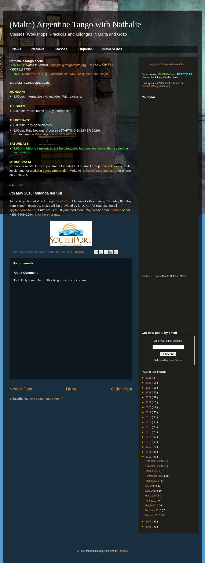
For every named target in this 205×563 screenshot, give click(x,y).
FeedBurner (175, 360)
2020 (149, 407)
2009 (149, 521)
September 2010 (154, 476)
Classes (61, 49)
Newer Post (21, 388)
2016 (149, 427)
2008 (149, 526)
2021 (149, 402)
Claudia (115, 210)
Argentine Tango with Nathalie (167, 64)
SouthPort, (63, 201)
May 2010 (151, 495)
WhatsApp (106, 65)
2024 (149, 387)
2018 (149, 417)
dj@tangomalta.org (23, 210)
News (16, 49)
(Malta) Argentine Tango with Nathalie (75, 24)
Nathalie (37, 49)
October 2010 (153, 470)
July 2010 (150, 485)
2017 (149, 422)
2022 (149, 397)
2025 (149, 382)
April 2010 (151, 500)
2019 (149, 412)
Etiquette (85, 49)
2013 (149, 442)
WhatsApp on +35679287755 (55, 134)
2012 (149, 446)
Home (72, 388)
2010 (149, 456)
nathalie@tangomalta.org (68, 65)
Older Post (121, 388)
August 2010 (152, 480)
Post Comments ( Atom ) (46, 398)
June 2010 (151, 490)
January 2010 (153, 515)
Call (91, 65)
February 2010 (153, 510)
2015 (149, 432)
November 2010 (154, 466)
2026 (149, 377)
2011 (149, 451)
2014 (149, 436)
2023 (149, 392)
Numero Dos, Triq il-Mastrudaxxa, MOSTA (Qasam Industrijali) (66, 74)
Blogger (122, 550)
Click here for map (47, 214)
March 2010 (152, 505)
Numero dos (112, 49)
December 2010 (154, 461)
